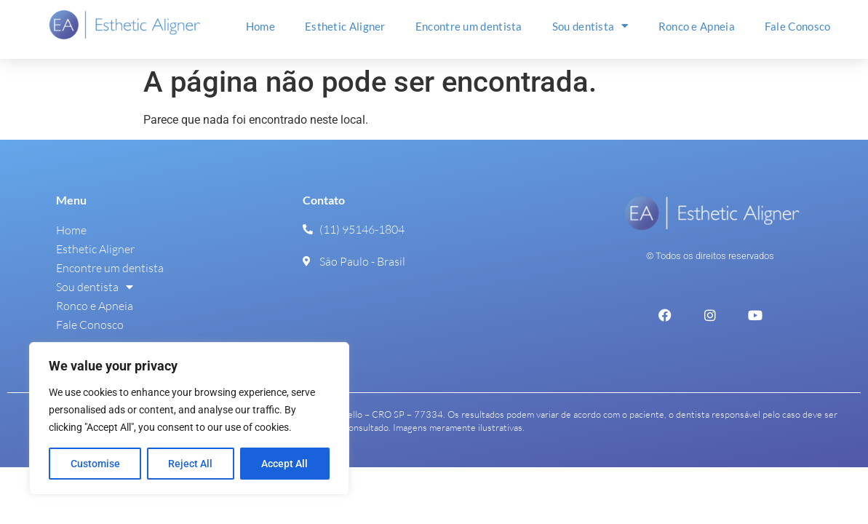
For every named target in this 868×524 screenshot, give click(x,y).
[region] (189, 418)
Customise (95, 463)
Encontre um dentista (468, 26)
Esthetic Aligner (345, 26)
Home (260, 26)
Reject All (191, 463)
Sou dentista (590, 26)
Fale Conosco (798, 26)
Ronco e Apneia (696, 26)
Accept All (285, 463)
